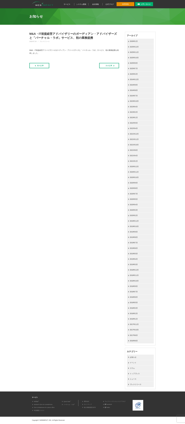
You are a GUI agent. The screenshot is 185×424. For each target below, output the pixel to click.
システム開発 (81, 4)
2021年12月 (134, 134)
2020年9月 (134, 183)
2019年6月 (134, 248)
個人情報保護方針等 (90, 407)
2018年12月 (134, 270)
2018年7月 (134, 292)
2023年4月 (134, 107)
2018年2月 (134, 313)
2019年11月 (134, 221)
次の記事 (109, 65)
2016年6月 (134, 341)
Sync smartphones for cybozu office (44, 407)
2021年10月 (134, 145)
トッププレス (135, 374)
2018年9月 (134, 286)
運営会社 (86, 401)
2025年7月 (134, 68)
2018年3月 (134, 308)
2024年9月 (134, 85)
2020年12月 (134, 166)
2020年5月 (134, 199)
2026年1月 (134, 41)
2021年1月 (134, 161)
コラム (132, 368)
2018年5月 (134, 302)
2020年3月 (134, 210)
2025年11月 (134, 52)
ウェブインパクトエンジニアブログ (115, 401)
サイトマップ (88, 404)
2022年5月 (134, 123)
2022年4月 (134, 128)
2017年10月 (134, 330)
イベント (133, 363)
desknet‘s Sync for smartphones (43, 404)
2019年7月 (134, 243)
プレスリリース (135, 384)
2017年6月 (134, 335)
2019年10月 (134, 226)
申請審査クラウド (39, 410)
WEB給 (36, 401)
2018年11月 (134, 275)
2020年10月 (134, 177)
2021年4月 (134, 155)
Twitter (107, 407)
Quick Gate (67, 401)
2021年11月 (134, 139)
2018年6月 (134, 297)
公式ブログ (109, 4)
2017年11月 (134, 324)
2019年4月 (134, 259)
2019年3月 (134, 264)
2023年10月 (134, 101)
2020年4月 (134, 205)
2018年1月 (134, 319)
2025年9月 (134, 63)
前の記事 (40, 65)
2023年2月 (134, 112)
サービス (67, 4)
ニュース (133, 379)
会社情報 (95, 4)
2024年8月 (134, 90)
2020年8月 (134, 188)
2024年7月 (134, 96)
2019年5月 (134, 254)
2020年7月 (134, 194)
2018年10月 (134, 281)
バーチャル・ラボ (69, 404)
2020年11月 (134, 172)
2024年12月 (134, 79)
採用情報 (125, 4)
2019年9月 (134, 232)
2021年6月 (134, 150)
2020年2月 (134, 215)
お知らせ (133, 357)
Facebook (108, 404)
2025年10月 (134, 58)
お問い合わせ (146, 4)
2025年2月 (134, 74)
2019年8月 (134, 237)
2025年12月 (134, 47)
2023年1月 (134, 117)
